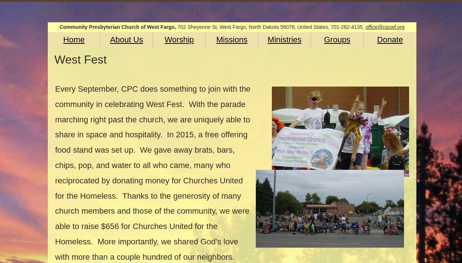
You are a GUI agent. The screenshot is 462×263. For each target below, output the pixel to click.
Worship (179, 39)
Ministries (284, 39)
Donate (390, 39)
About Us (126, 39)
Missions (232, 39)
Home (74, 39)
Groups (337, 39)
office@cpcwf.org (385, 27)
